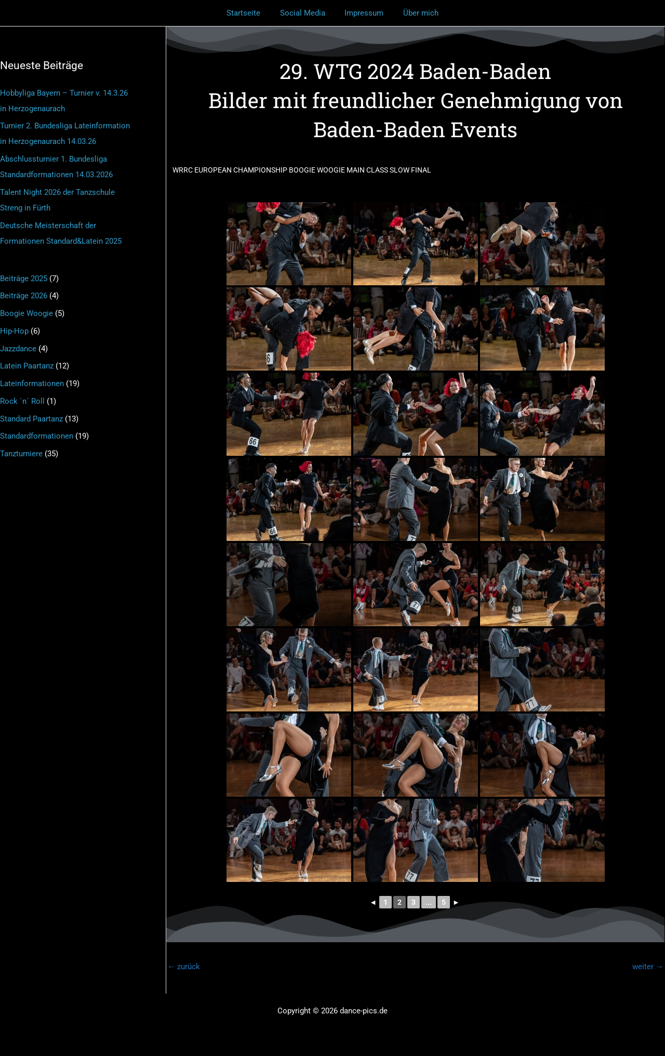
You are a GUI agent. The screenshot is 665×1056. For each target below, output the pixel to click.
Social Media (304, 13)
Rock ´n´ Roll (22, 401)
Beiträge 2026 (23, 295)
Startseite (250, 13)
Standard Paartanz (31, 419)
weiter (647, 966)
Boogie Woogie (26, 313)
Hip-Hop (14, 331)
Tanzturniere (21, 453)
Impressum (362, 13)
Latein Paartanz (27, 366)
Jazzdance (18, 348)
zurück (183, 966)
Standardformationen (36, 436)
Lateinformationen (32, 383)
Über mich (415, 13)
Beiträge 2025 (23, 278)
